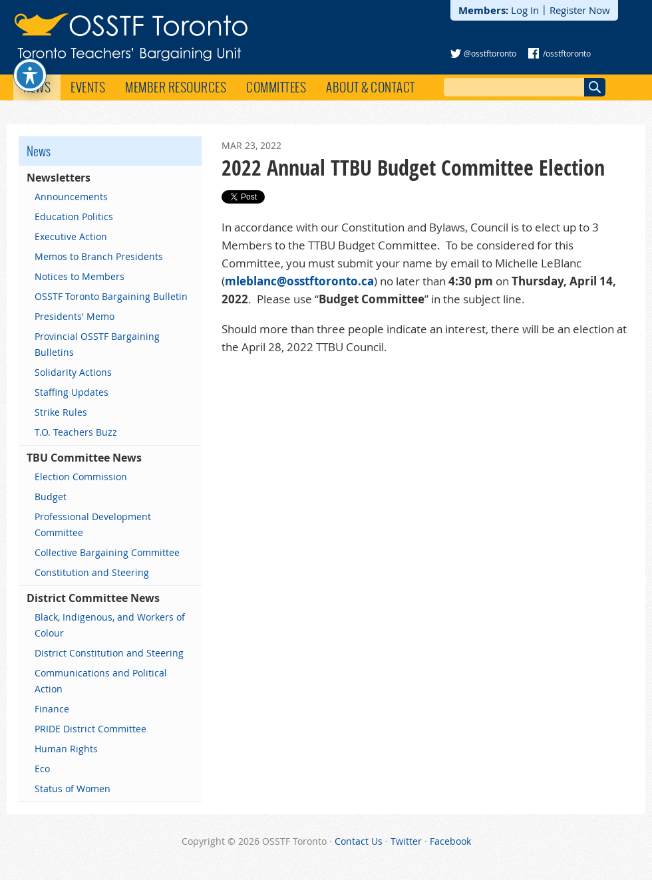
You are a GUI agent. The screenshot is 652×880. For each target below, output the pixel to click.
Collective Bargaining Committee (107, 552)
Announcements (71, 196)
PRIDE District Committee (90, 728)
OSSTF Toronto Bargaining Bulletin (111, 296)
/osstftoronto (567, 53)
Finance (52, 708)
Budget (51, 496)
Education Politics (74, 216)
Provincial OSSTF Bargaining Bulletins (97, 344)
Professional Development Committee (93, 524)
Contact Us (359, 841)
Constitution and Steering (92, 572)
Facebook (450, 841)
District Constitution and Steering (109, 653)
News (37, 87)
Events (88, 87)
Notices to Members (79, 276)
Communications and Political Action (101, 680)
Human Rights (66, 748)
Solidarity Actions (73, 372)
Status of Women (72, 788)
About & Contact (370, 87)
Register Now (580, 10)
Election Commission (81, 476)
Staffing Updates (71, 392)
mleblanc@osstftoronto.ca (299, 281)
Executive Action (71, 236)
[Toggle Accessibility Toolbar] (30, 53)
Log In (525, 10)
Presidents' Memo (74, 316)
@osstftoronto (490, 53)
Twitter (406, 841)
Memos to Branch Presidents (99, 256)
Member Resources (175, 87)
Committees (276, 87)
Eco (42, 768)
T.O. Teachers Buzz (76, 432)
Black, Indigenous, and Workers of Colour (110, 625)
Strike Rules (61, 412)
